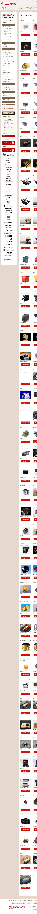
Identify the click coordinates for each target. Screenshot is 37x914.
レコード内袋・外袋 (6, 76)
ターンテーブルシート (6, 67)
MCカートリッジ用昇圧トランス (8, 61)
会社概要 (30, 900)
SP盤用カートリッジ (7, 34)
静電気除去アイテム (6, 81)
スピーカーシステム (6, 99)
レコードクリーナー (6, 87)
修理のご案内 (26, 900)
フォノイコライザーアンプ (7, 63)
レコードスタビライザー (7, 65)
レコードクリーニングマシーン (8, 89)
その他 (4, 102)
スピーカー (5, 97)
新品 (15, 900)
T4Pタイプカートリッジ (7, 36)
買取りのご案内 (21, 900)
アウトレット (5, 104)
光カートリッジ (6, 39)
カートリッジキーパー (6, 72)
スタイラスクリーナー (6, 85)
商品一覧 (12, 900)
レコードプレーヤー (6, 50)
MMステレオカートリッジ (8, 31)
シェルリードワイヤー (6, 52)
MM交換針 (5, 46)
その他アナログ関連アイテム (8, 79)
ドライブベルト (5, 74)
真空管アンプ (5, 95)
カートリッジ (5, 24)
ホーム (10, 900)
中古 (17, 900)
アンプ (4, 91)
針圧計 (4, 70)
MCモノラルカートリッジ (8, 30)
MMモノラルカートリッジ (8, 33)
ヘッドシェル (5, 54)
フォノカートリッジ (6, 26)
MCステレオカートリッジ (8, 28)
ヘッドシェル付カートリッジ (8, 37)
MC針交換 (5, 44)
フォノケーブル (5, 59)
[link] (8, 260)
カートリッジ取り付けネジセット (8, 56)
